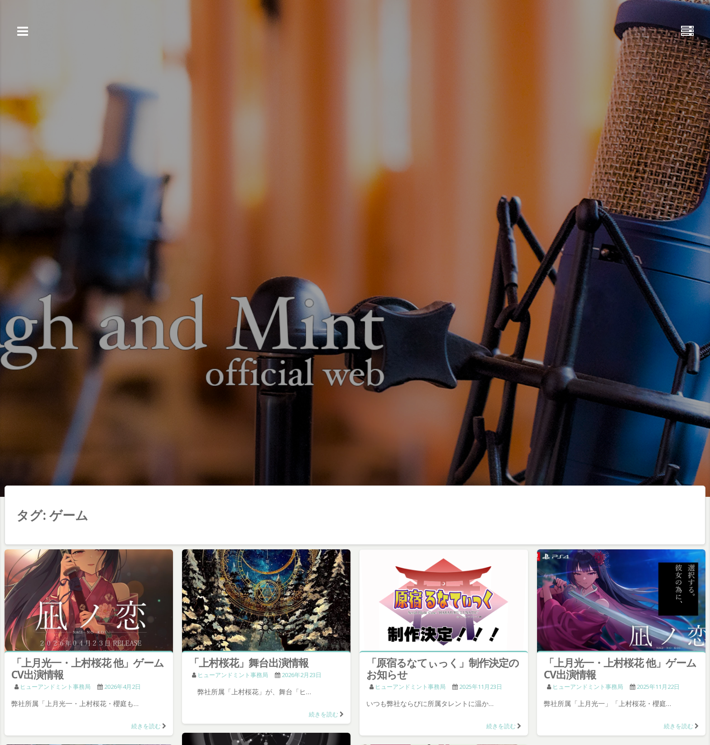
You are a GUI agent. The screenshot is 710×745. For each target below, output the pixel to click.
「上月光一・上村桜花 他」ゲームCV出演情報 (87, 668)
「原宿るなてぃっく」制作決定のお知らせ (442, 668)
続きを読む (146, 726)
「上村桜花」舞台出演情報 (248, 662)
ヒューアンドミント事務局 (55, 687)
